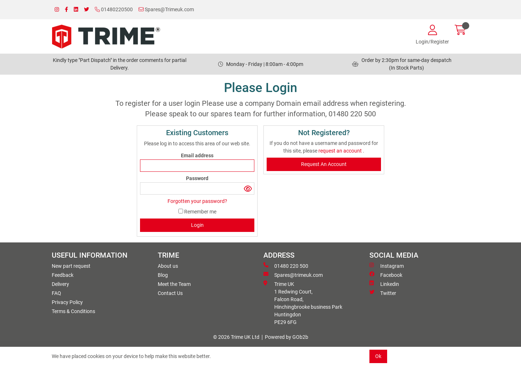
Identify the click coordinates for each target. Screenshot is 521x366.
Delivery (60, 284)
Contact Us (170, 293)
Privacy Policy (67, 302)
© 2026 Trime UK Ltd (236, 337)
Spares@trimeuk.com (293, 274)
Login (197, 225)
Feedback (62, 275)
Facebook (385, 274)
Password (197, 178)
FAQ (56, 293)
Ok (378, 356)
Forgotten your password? (197, 201)
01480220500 (114, 9)
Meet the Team (174, 284)
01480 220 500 (285, 265)
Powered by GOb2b (286, 337)
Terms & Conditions (73, 311)
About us (168, 266)
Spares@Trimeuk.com (166, 9)
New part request (71, 266)
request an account (340, 151)
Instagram (386, 265)
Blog (163, 275)
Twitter (382, 293)
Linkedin (384, 283)
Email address (197, 155)
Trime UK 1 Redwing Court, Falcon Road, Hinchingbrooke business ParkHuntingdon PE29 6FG (302, 302)
